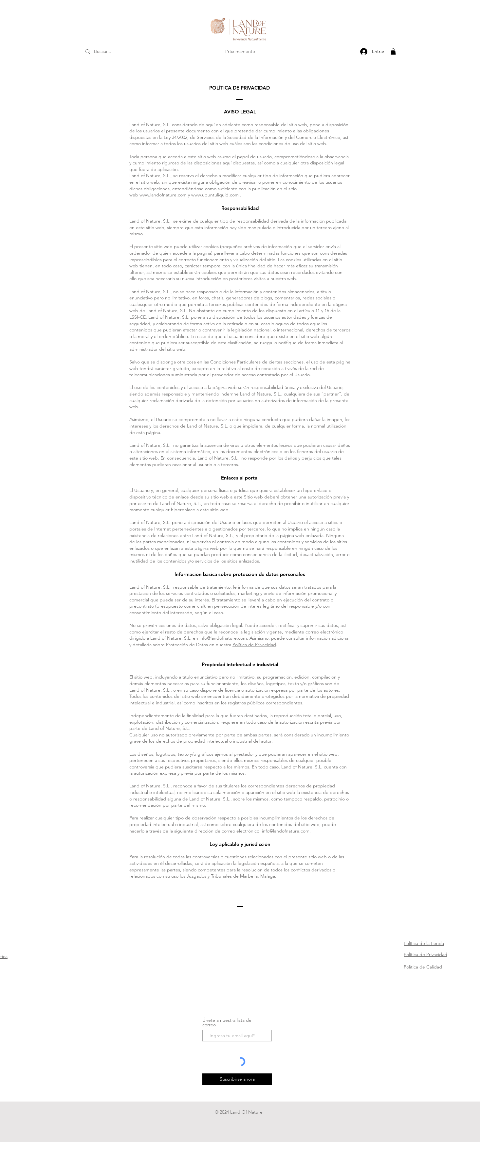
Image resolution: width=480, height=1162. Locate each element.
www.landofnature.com (163, 195)
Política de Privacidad (254, 645)
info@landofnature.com (223, 638)
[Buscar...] (111, 51)
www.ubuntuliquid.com (215, 195)
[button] (393, 51)
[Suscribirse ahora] (237, 1079)
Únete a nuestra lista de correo (226, 1022)
